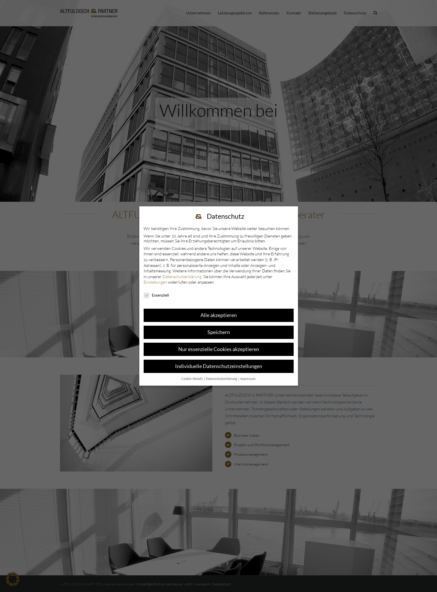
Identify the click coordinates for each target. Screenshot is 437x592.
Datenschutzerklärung (182, 276)
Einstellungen (155, 282)
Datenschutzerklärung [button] (222, 378)
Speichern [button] (218, 332)
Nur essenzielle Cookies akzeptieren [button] (218, 349)
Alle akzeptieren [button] (218, 315)
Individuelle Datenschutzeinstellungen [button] (218, 366)
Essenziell (156, 295)
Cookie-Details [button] (192, 378)
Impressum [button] (248, 378)
